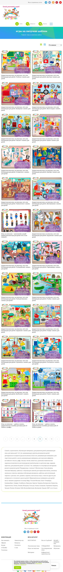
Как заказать (5, 527)
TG (46, 2)
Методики (31, 539)
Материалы (57, 533)
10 (46, 426)
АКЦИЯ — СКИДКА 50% (57, 529)
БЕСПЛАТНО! (32, 527)
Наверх (53, 565)
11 (51, 426)
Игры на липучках (33, 535)
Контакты (18, 532)
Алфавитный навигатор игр (45, 540)
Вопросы (17, 530)
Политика (4, 537)
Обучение (57, 535)
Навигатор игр (19, 527)
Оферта (3, 530)
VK (49, 2)
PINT (57, 2)
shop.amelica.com (42, 551)
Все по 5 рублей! (46, 527)
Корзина (53, 9)
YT (60, 2)
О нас (16, 535)
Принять (17, 567)
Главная (23, 22)
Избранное (40, 9)
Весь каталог (33, 524)
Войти (27, 9)
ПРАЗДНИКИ (45, 533)
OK (53, 2)
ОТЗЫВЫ (4, 535)
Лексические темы (34, 533)
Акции (3, 532)
